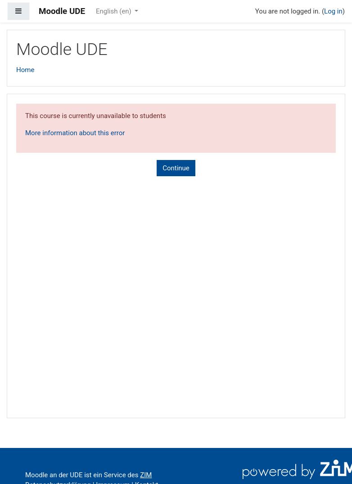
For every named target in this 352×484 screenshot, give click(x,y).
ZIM (146, 475)
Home (25, 70)
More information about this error (75, 133)
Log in (333, 11)
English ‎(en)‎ (114, 11)
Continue (176, 168)
